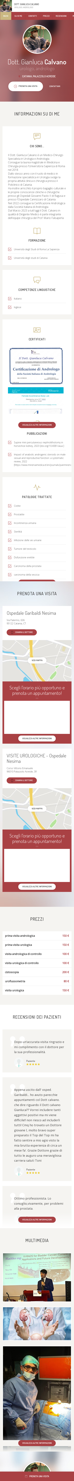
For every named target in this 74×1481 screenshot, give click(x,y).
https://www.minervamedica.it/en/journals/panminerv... (44, 464)
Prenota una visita (37, 1476)
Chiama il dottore (22, 632)
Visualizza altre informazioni (37, 424)
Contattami (54, 86)
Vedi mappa (37, 660)
